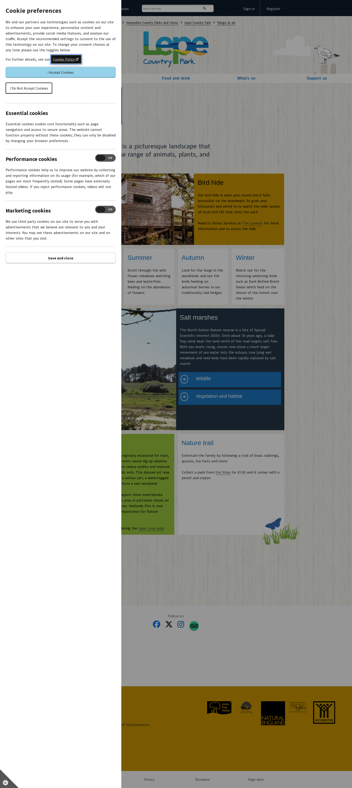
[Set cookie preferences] (9, 778)
